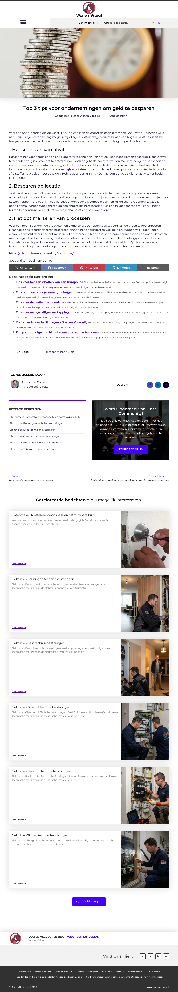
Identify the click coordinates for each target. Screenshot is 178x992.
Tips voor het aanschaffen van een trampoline (49, 282)
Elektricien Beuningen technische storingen (36, 423)
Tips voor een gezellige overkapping (42, 312)
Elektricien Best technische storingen (32, 429)
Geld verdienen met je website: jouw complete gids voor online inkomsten (124, 977)
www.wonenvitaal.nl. (158, 987)
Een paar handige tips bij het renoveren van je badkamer (58, 332)
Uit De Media (153, 971)
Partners (119, 971)
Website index (135, 971)
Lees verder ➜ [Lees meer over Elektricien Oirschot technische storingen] (19, 755)
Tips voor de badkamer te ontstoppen (43, 302)
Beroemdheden (43, 971)
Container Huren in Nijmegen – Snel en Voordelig (52, 322)
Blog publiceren (63, 971)
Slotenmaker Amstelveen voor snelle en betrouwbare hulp (45, 416)
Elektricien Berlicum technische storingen (35, 442)
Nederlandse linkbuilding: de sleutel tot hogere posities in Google (48, 977)
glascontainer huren (81, 169)
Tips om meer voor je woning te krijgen (45, 292)
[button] (23, 22)
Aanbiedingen (118, 115)
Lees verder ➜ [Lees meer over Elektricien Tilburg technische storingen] (19, 883)
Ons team (93, 971)
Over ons (107, 971)
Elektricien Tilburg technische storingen (34, 449)
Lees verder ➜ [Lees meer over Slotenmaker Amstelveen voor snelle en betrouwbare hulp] (19, 563)
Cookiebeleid (24, 971)
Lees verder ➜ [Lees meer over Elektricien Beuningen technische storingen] (19, 627)
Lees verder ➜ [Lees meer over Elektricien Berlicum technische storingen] (19, 819)
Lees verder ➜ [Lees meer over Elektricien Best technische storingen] (19, 691)
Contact (80, 971)
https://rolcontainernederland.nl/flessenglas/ (41, 253)
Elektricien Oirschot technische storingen (35, 436)
